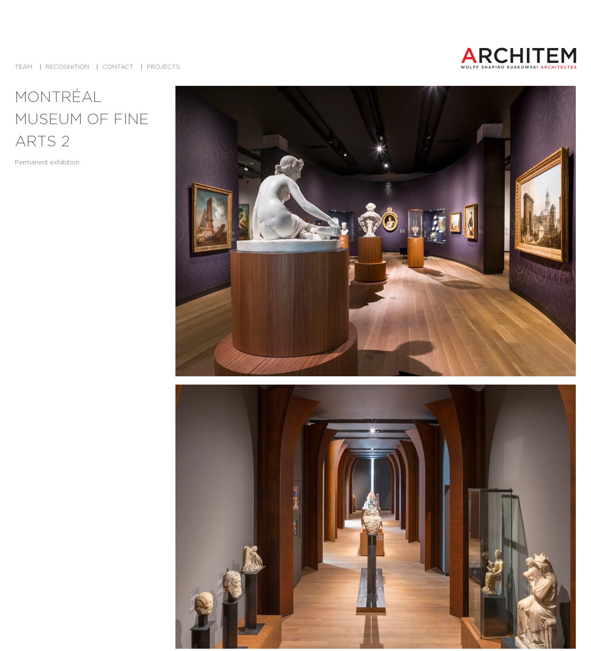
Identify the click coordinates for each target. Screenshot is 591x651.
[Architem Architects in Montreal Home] (518, 58)
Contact (118, 67)
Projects (163, 67)
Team (23, 67)
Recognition (67, 67)
